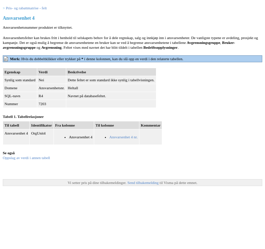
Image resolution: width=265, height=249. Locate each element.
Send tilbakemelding (143, 183)
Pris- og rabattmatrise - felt (26, 8)
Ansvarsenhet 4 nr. (123, 137)
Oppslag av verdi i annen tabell (26, 158)
